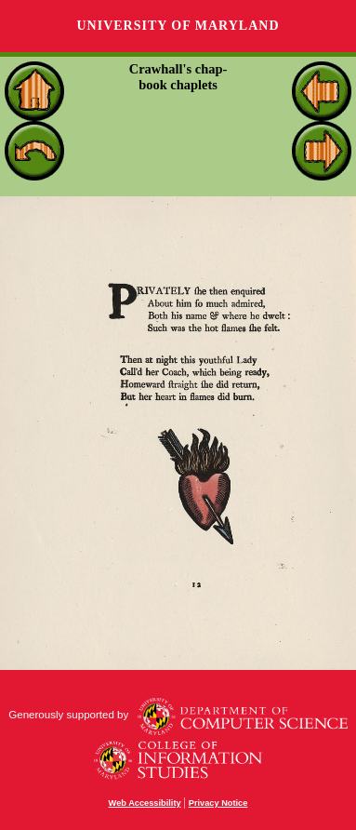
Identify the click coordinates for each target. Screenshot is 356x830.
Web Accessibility (145, 803)
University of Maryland (177, 26)
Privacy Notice (218, 803)
